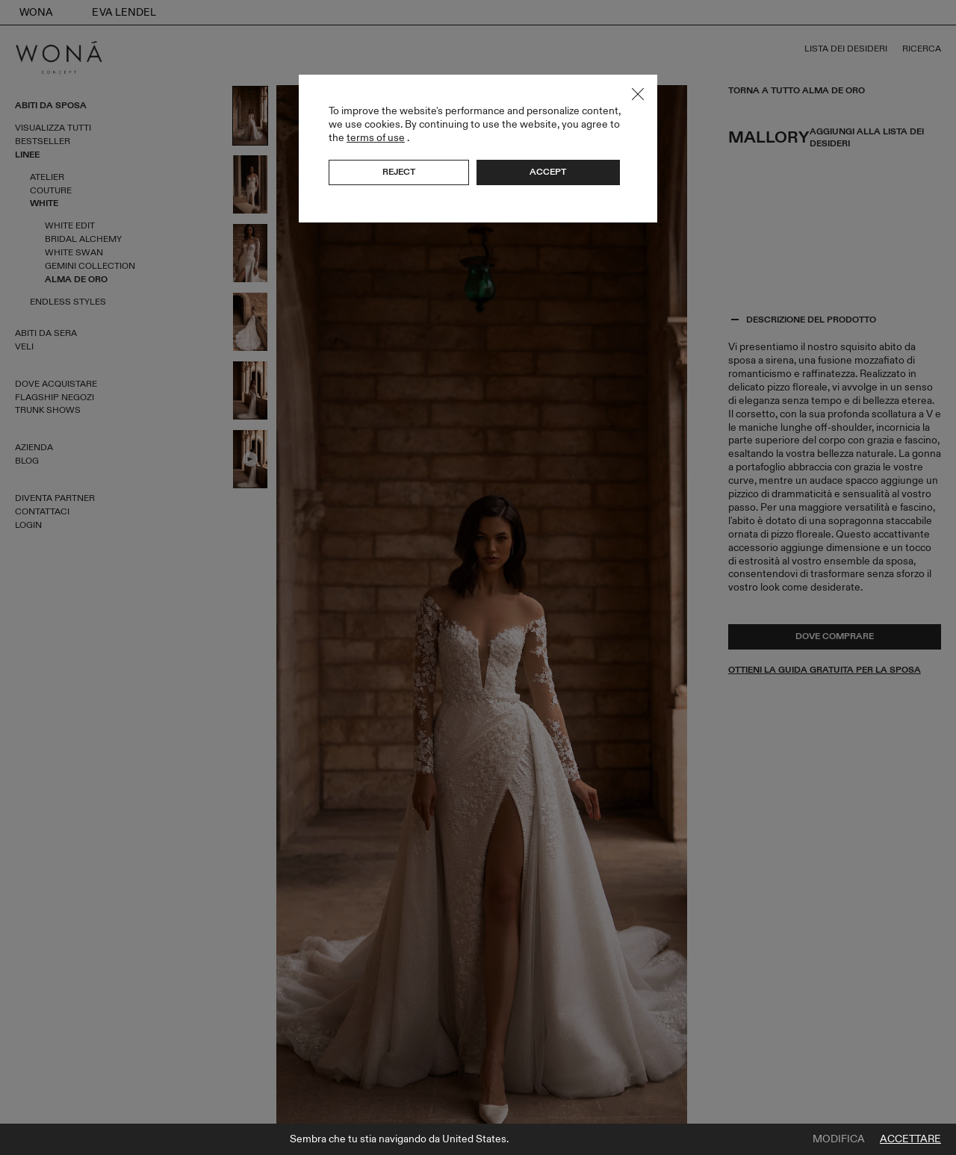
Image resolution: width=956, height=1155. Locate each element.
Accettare (910, 1139)
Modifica (839, 1139)
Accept (548, 172)
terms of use (376, 138)
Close (638, 94)
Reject (398, 172)
